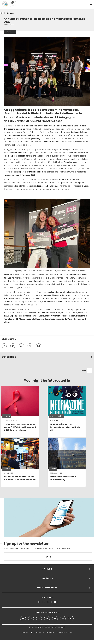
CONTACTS (26, 632)
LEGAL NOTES (51, 632)
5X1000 (70, 632)
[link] (20, 411)
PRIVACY (62, 632)
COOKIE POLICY (38, 632)
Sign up (47, 556)
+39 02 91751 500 (47, 602)
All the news (9, 13)
